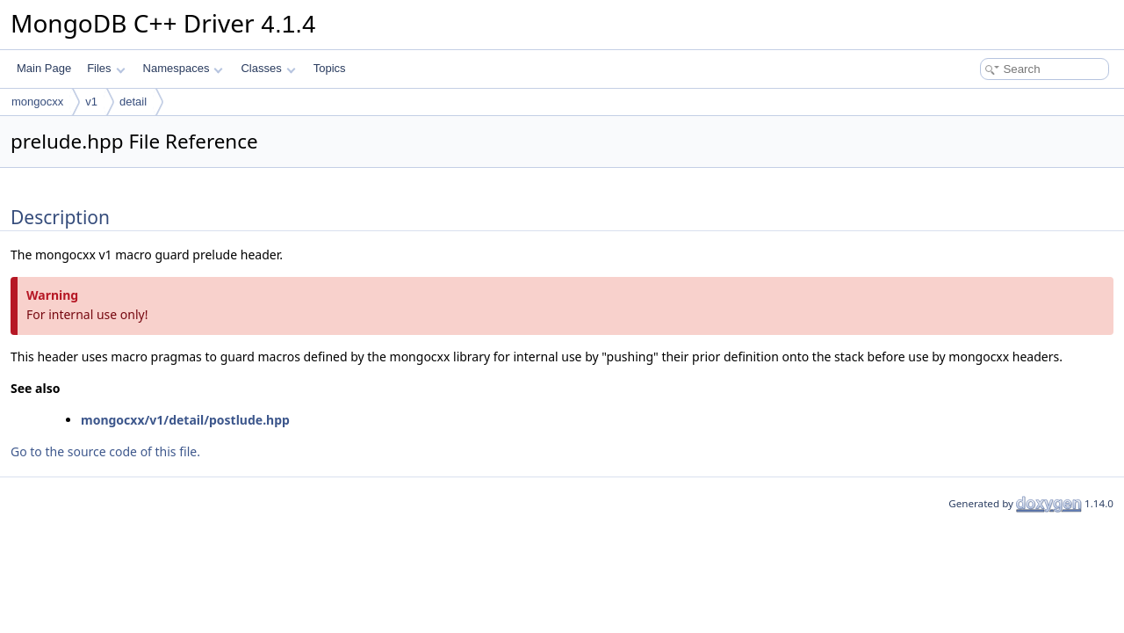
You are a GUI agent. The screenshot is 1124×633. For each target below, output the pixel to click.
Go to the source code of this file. (105, 451)
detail (133, 101)
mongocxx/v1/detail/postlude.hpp (185, 419)
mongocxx (37, 101)
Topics (329, 68)
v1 (91, 101)
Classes (268, 68)
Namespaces (183, 68)
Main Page (44, 68)
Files (106, 68)
